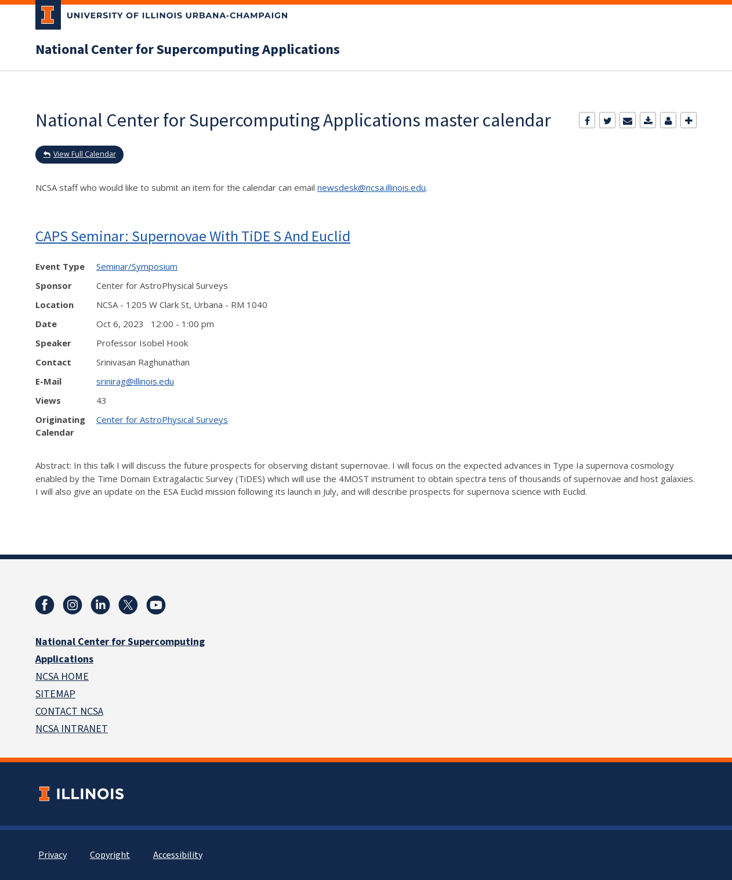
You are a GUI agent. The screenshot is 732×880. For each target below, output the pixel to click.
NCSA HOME (62, 676)
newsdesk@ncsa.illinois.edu (371, 187)
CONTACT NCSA (69, 711)
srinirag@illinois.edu (135, 381)
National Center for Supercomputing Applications (187, 50)
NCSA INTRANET (71, 729)
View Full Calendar (84, 154)
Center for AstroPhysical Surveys (162, 419)
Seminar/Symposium (136, 266)
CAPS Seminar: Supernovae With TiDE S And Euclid (192, 235)
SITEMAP (55, 694)
